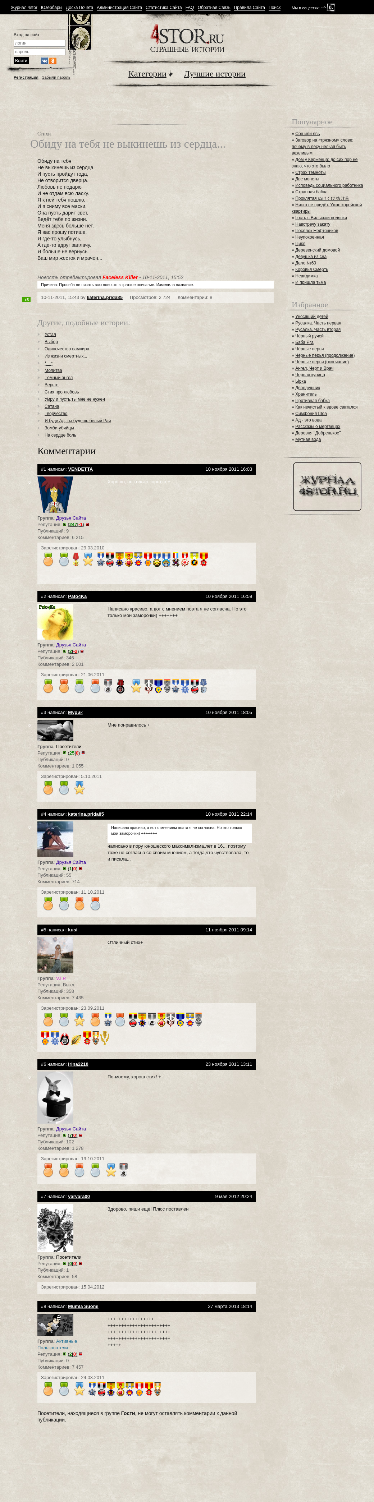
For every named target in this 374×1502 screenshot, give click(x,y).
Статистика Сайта (164, 7)
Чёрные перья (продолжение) (325, 355)
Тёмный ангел (59, 377)
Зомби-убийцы (59, 427)
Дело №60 (305, 263)
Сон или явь (307, 133)
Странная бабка (311, 191)
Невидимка (306, 275)
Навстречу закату (312, 224)
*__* (49, 363)
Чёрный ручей (309, 335)
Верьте (52, 384)
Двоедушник (307, 387)
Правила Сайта (249, 7)
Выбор (51, 341)
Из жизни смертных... (66, 356)
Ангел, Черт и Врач (314, 368)
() (76, 524)
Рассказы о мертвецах (317, 426)
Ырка (300, 381)
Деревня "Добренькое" (318, 433)
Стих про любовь (62, 392)
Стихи (44, 134)
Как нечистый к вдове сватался (326, 407)
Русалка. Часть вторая (318, 329)
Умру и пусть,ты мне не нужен (75, 399)
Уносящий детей (311, 316)
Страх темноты (310, 172)
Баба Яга (304, 342)
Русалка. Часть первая (318, 323)
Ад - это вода (308, 420)
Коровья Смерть (311, 269)
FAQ (190, 7)
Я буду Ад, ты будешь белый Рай (78, 420)
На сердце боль (60, 435)
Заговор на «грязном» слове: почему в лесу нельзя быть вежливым (323, 147)
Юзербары (51, 7)
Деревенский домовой (317, 250)
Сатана (52, 406)
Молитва (53, 370)
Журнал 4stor (24, 7)
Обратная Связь (214, 7)
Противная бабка (312, 400)
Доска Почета (79, 7)
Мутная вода (308, 439)
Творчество (56, 413)
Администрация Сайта (119, 7)
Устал (50, 334)
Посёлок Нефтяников (316, 230)
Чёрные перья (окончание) (322, 361)
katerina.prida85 (105, 297)
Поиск (274, 7)
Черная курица (310, 374)
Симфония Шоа (311, 413)
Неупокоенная (309, 237)
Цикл (300, 243)
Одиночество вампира (67, 348)
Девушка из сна (311, 256)
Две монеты (307, 178)
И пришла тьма (310, 282)
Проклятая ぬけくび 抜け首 (322, 198)
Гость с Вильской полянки (321, 217)
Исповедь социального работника (329, 185)
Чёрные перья (309, 348)
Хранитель (306, 394)
